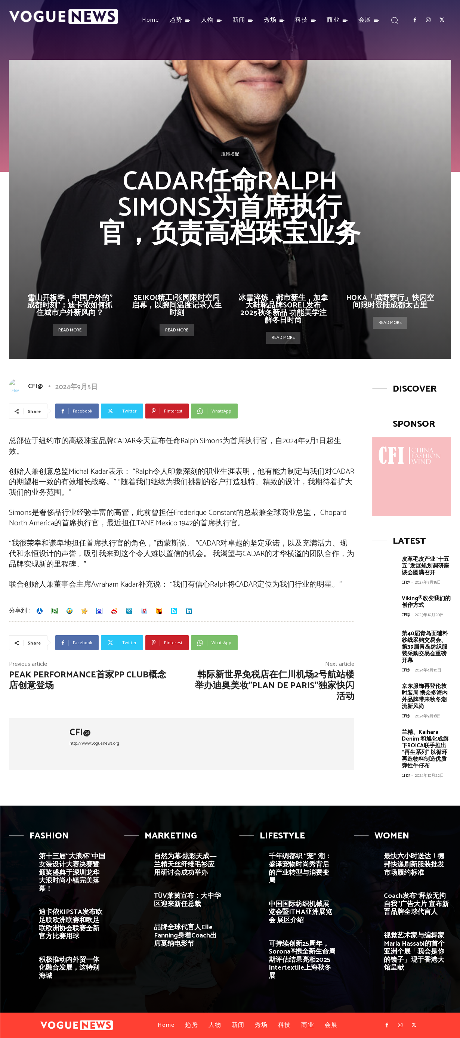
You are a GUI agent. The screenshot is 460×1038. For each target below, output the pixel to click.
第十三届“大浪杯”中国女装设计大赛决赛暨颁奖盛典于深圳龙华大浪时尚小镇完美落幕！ (72, 872)
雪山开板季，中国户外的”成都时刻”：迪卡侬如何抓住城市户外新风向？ (69, 305)
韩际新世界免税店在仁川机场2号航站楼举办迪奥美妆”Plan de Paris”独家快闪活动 (274, 686)
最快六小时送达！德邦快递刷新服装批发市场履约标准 (414, 864)
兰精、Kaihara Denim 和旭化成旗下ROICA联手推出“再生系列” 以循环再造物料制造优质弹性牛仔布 (425, 748)
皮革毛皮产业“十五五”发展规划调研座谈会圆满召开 (425, 565)
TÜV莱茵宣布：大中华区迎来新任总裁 (187, 900)
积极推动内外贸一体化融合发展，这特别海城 (69, 968)
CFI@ (35, 386)
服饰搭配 (230, 154)
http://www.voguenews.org (94, 743)
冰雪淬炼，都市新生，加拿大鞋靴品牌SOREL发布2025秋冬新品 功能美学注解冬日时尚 (283, 309)
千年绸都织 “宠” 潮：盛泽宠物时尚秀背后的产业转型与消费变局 (300, 868)
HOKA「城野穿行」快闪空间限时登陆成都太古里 (390, 302)
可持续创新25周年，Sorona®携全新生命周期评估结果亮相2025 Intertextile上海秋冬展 (302, 960)
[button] (395, 20)
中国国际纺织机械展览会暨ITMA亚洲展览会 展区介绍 (300, 912)
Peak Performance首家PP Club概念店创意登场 (87, 680)
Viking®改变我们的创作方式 (426, 602)
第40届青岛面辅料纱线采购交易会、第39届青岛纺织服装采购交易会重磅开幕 (425, 647)
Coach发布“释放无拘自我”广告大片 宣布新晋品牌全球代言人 (416, 904)
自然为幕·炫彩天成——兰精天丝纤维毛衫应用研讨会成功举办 (185, 864)
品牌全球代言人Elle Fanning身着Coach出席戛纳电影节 (185, 935)
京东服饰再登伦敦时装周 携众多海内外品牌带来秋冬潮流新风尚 (425, 696)
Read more (69, 330)
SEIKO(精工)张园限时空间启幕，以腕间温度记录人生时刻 (177, 305)
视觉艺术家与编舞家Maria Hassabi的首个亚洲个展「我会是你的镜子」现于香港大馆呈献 (414, 951)
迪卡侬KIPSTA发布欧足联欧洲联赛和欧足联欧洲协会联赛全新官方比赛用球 (70, 924)
